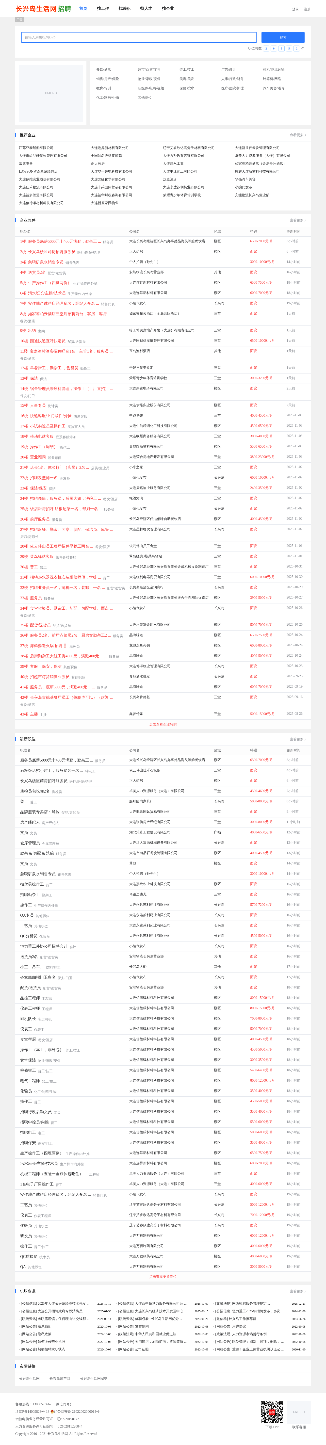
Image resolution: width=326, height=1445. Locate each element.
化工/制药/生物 (107, 97)
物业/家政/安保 (149, 79)
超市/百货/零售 (149, 69)
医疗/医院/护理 (232, 88)
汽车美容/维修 (274, 88)
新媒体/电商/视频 (151, 88)
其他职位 (145, 97)
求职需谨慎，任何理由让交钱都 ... (63, 1319)
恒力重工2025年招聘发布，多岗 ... (258, 1311)
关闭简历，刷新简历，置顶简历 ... (161, 1342)
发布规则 (142, 1326)
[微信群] (221, 1319)
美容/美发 (186, 79)
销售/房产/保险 (107, 79)
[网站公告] (29, 1326)
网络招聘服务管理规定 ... (251, 1303)
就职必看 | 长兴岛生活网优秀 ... (158, 1319)
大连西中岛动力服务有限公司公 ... (161, 1303)
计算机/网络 (272, 79)
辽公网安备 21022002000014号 (75, 1411)
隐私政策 (44, 1334)
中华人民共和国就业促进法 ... (157, 1334)
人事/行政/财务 (232, 79)
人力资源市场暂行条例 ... (251, 1334)
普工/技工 (186, 69)
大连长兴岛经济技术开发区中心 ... (161, 1311)
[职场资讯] (29, 1319)
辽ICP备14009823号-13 (32, 1411)
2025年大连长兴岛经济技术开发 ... (63, 1303)
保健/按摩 (186, 88)
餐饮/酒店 (103, 69)
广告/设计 (228, 69)
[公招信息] (29, 1303)
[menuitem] (83, 9)
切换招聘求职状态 (51, 1349)
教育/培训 (103, 88)
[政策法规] (223, 1303)
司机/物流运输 (274, 69)
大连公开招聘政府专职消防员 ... (62, 1311)
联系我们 (44, 1326)
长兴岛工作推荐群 (242, 1319)
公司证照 (142, 1349)
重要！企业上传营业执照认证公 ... (258, 1349)
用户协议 (239, 1326)
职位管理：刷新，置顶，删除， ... (258, 1342)
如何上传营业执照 (51, 1342)
